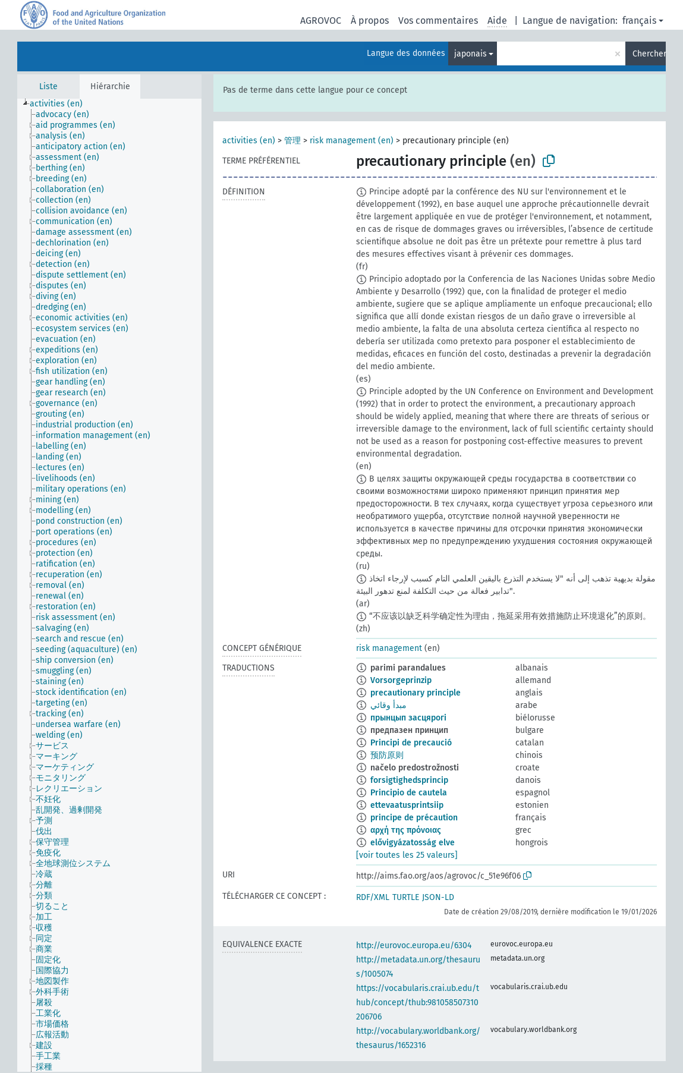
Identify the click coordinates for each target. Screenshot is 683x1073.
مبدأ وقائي (388, 705)
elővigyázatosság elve (412, 843)
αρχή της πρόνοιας (405, 830)
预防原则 (387, 755)
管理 (292, 141)
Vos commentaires (438, 20)
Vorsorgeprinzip (401, 680)
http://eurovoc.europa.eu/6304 (413, 945)
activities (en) (248, 141)
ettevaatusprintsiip (406, 805)
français (639, 20)
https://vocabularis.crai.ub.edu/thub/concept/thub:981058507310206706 (417, 1002)
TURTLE (405, 897)
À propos (370, 20)
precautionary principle (415, 693)
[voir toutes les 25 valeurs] (407, 855)
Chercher (649, 54)
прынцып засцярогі (408, 718)
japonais (470, 54)
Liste (48, 86)
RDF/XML (372, 897)
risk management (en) (352, 141)
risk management (389, 648)
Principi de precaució (411, 743)
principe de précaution (414, 818)
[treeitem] (61, 104)
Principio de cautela (408, 793)
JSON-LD (438, 897)
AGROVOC (320, 20)
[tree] (109, 585)
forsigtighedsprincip (409, 780)
